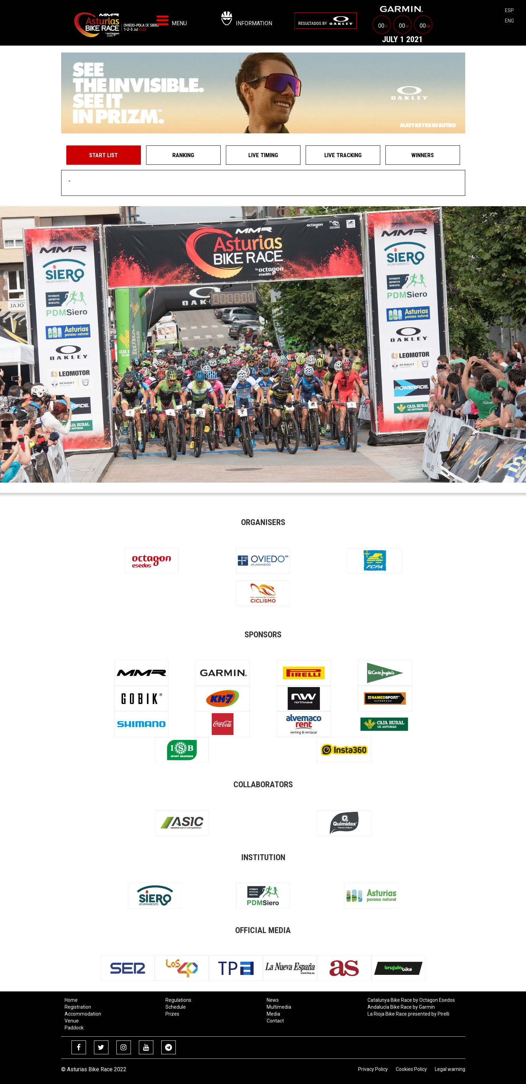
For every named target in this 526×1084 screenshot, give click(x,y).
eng (509, 20)
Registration (78, 1007)
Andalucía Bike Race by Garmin (401, 1007)
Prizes (172, 1014)
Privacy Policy (373, 1069)
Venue (72, 1021)
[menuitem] (326, 20)
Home (71, 1000)
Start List (103, 155)
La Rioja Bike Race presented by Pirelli (408, 1014)
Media (273, 1014)
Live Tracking (343, 155)
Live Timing (263, 155)
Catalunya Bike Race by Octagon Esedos (411, 1000)
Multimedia (279, 1007)
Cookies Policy (411, 1069)
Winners (422, 155)
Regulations (178, 1000)
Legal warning (450, 1069)
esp (509, 10)
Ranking (183, 155)
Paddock (74, 1027)
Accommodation (83, 1014)
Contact (275, 1021)
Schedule (175, 1007)
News (273, 1000)
